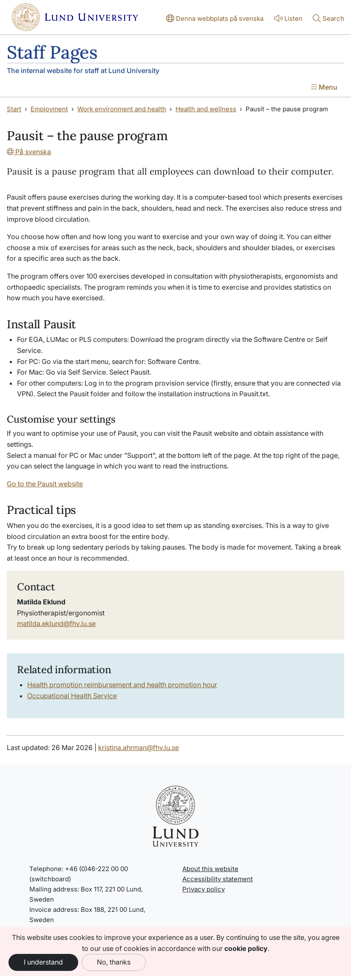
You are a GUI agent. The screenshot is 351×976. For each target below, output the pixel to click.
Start (14, 109)
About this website (210, 869)
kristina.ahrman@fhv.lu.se (138, 747)
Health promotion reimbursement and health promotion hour (122, 684)
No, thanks (113, 962)
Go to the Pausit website (45, 484)
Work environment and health (121, 109)
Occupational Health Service (72, 695)
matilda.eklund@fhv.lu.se (56, 623)
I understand (43, 962)
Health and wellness (206, 109)
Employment (49, 109)
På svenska (29, 151)
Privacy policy (203, 889)
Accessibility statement (217, 879)
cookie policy (246, 948)
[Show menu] (324, 88)
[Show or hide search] (328, 19)
